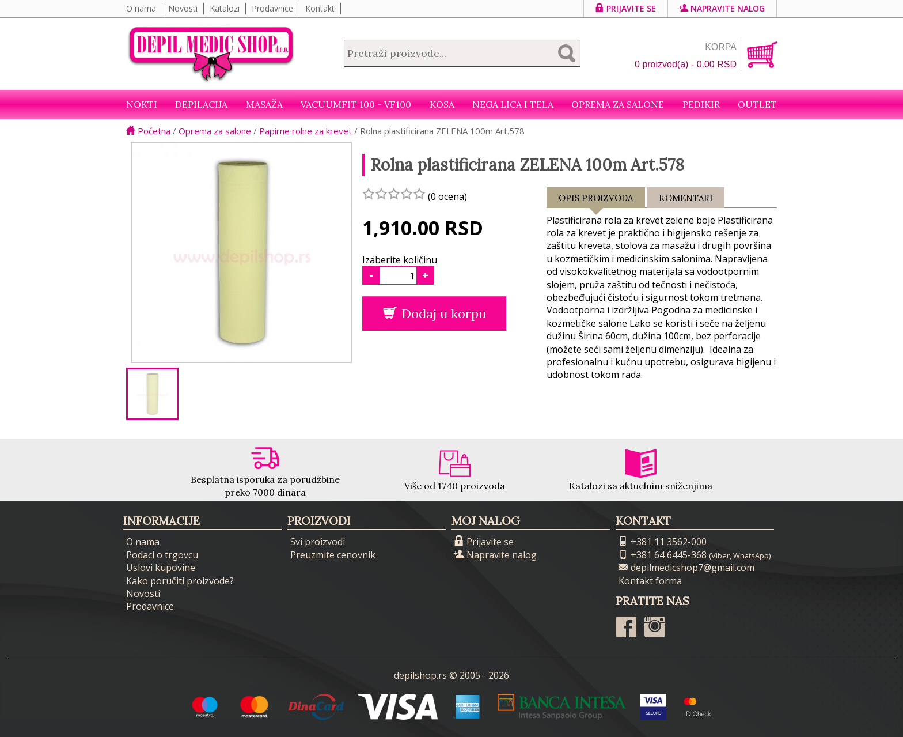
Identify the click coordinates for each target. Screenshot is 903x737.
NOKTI (141, 104)
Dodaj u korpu (434, 313)
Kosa (442, 104)
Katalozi (225, 8)
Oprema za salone (617, 104)
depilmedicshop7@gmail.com (686, 567)
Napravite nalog (722, 8)
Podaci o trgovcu (162, 555)
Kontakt (320, 8)
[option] (152, 394)
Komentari (685, 197)
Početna (148, 131)
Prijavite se (625, 8)
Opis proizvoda (596, 200)
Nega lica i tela (512, 104)
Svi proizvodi (317, 541)
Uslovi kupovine (160, 567)
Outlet (757, 104)
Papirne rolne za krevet (305, 131)
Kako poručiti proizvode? (180, 581)
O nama (141, 8)
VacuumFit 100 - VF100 (356, 104)
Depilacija (201, 104)
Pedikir (701, 104)
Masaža (264, 104)
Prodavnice (272, 8)
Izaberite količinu (399, 260)
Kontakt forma (650, 581)
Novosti (183, 8)
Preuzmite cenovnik (332, 555)
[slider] (394, 193)
